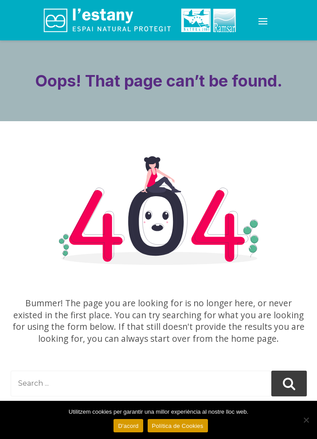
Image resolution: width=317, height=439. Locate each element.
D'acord (128, 426)
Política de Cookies (178, 426)
